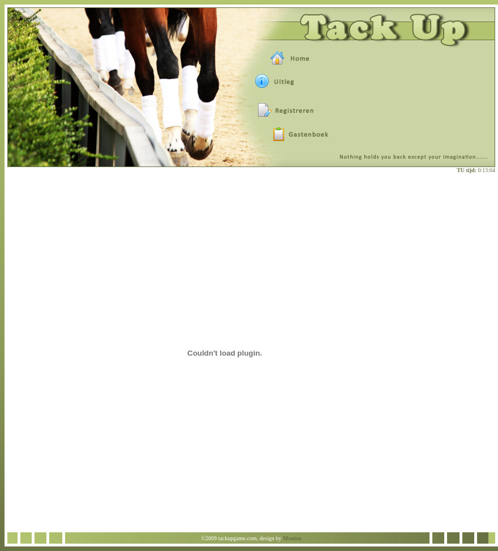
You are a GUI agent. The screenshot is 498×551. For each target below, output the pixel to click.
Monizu (292, 538)
